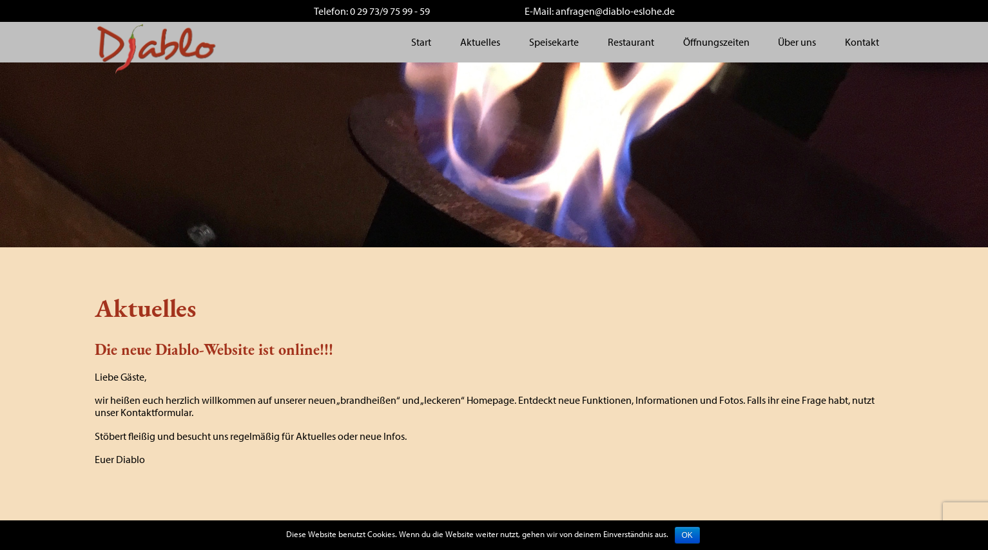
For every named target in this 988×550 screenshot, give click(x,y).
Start (421, 41)
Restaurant (631, 41)
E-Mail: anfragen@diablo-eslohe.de (600, 11)
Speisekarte (554, 41)
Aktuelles (480, 41)
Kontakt (862, 41)
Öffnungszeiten (716, 41)
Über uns (797, 41)
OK (687, 535)
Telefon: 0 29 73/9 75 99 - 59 (372, 11)
